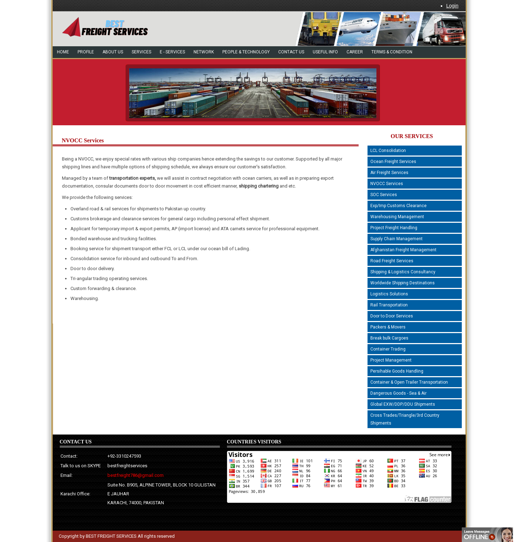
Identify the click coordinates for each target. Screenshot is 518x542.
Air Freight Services (389, 172)
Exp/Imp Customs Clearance (398, 205)
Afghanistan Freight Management (403, 249)
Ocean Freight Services (393, 161)
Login (452, 6)
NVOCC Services (386, 183)
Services (141, 51)
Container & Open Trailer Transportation (409, 382)
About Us (112, 51)
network (204, 51)
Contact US (291, 51)
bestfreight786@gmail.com (135, 475)
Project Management (391, 360)
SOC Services (383, 194)
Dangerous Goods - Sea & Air (398, 393)
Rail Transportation (389, 304)
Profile (86, 51)
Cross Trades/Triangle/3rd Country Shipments (404, 419)
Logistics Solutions (389, 293)
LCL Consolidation (388, 150)
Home (63, 51)
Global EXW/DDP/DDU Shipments (402, 404)
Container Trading (388, 349)
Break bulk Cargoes (389, 338)
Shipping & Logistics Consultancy (402, 271)
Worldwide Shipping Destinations (402, 282)
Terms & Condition (391, 51)
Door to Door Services (391, 316)
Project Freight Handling (393, 227)
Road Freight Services (391, 260)
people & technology (246, 51)
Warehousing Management (397, 216)
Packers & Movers (388, 327)
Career (355, 51)
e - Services (172, 51)
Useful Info (325, 51)
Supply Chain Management (396, 238)
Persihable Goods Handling (396, 371)
